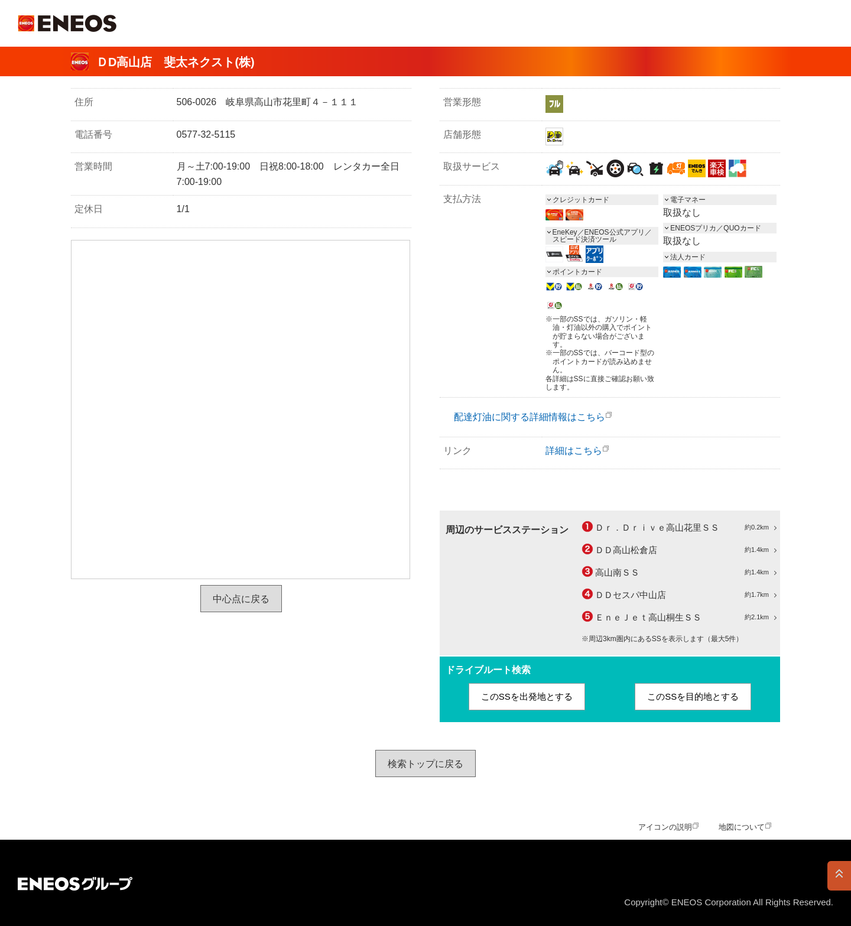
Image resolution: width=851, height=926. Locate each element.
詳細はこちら (573, 451)
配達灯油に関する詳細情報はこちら (529, 417)
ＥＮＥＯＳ (67, 23)
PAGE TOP (839, 876)
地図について (742, 827)
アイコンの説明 (665, 827)
